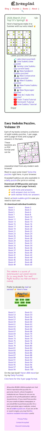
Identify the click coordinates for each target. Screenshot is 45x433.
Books (25, 8)
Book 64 (28, 326)
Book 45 (12, 260)
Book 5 (11, 212)
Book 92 (28, 360)
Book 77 (12, 343)
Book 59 (12, 322)
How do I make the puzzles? (24, 95)
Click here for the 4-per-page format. (21, 379)
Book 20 (28, 229)
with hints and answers (22, 190)
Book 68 (28, 331)
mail (27, 287)
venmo (10, 289)
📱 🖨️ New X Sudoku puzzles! (23, 81)
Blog (7, 8)
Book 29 (12, 240)
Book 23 (12, 233)
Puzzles (15, 8)
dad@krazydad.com (18, 409)
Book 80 (28, 345)
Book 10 (28, 217)
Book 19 (12, 229)
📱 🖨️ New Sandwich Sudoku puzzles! (23, 72)
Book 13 (12, 221)
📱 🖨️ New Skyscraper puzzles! (24, 91)
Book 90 (28, 357)
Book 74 (28, 338)
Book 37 (12, 250)
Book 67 (12, 331)
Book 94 (28, 362)
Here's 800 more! (28, 373)
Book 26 (28, 236)
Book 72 (28, 336)
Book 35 (12, 248)
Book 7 (11, 214)
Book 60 (28, 322)
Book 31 (12, 243)
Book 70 (28, 333)
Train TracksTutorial (26, 99)
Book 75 (12, 341)
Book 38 (28, 250)
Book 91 (12, 360)
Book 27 (12, 238)
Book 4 (28, 210)
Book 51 (12, 312)
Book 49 (12, 264)
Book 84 (28, 350)
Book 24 (28, 233)
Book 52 (28, 312)
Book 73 (12, 338)
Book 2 (28, 207)
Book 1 (11, 207)
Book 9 (11, 217)
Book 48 (28, 262)
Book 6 (28, 212)
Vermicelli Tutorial (25, 102)
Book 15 (12, 224)
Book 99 (12, 369)
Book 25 (12, 236)
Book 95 (12, 364)
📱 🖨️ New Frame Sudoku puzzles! (25, 86)
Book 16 (28, 224)
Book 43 (12, 257)
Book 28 (28, 238)
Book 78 (28, 343)
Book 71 (12, 336)
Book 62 (28, 324)
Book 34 (28, 245)
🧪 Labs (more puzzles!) (24, 59)
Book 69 (12, 333)
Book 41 (12, 255)
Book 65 (12, 329)
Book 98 (28, 367)
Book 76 (28, 341)
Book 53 (12, 314)
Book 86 (28, 353)
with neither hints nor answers (25, 194)
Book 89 (12, 357)
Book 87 (12, 355)
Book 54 (28, 314)
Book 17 (12, 226)
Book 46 (28, 260)
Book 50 (28, 264)
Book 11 (12, 219)
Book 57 (12, 319)
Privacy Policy (22, 419)
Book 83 (12, 350)
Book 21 (12, 231)
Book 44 (28, 257)
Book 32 (28, 243)
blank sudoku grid (20, 198)
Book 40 (28, 252)
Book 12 (28, 219)
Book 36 (28, 248)
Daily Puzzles (17, 375)
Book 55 (12, 317)
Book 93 (12, 362)
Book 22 (28, 231)
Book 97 (12, 367)
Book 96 (28, 364)
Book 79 (12, 345)
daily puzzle (11, 180)
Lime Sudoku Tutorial (27, 104)
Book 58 (28, 319)
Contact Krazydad (22, 422)
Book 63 (12, 326)
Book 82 (28, 348)
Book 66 (28, 329)
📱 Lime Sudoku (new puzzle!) (23, 62)
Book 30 (28, 240)
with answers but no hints (23, 192)
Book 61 (12, 324)
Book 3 (11, 210)
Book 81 (12, 348)
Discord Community (22, 426)
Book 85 (12, 353)
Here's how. (22, 289)
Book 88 (28, 355)
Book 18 (28, 226)
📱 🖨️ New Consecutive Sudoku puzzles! (24, 76)
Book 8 (28, 214)
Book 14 (28, 221)
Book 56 (28, 317)
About (34, 8)
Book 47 (12, 262)
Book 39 (12, 252)
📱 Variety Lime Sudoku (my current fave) (24, 67)
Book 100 (29, 369)
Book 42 (28, 255)
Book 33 (12, 245)
